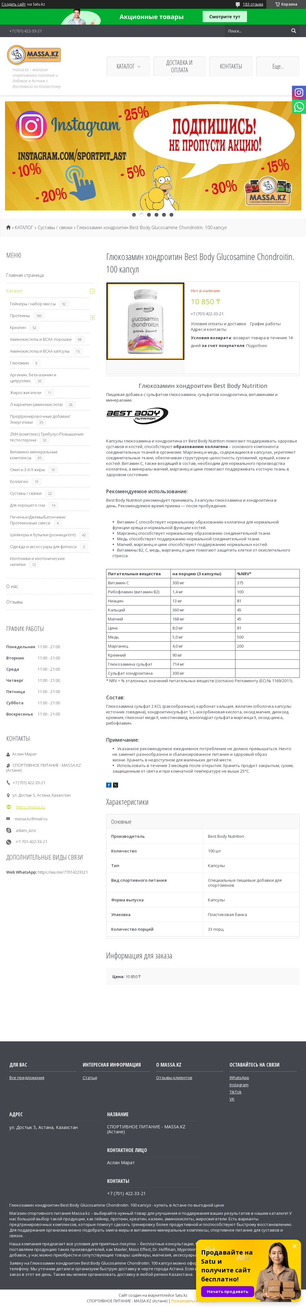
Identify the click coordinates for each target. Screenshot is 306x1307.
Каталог (14, 291)
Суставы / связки (55, 227)
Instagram (239, 1085)
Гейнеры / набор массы (33, 303)
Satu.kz (181, 1295)
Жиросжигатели (25, 392)
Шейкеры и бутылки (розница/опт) (43, 535)
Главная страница (25, 275)
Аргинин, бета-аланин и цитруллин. (33, 377)
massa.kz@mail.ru (31, 818)
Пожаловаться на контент (195, 1301)
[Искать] (293, 31)
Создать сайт (14, 4)
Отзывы (14, 602)
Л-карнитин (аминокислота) (36, 404)
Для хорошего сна (27, 505)
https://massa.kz (30, 806)
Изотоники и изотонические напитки (37, 561)
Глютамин (19, 363)
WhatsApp (239, 1077)
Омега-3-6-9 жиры (27, 469)
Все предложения (26, 1077)
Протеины (20, 315)
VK (232, 1099)
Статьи (90, 1077)
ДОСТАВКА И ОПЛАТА (179, 66)
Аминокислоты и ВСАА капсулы (39, 351)
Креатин (18, 327)
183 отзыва (253, 4)
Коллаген (19, 481)
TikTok (236, 1092)
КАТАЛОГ (125, 66)
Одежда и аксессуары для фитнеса (43, 546)
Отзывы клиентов (174, 1077)
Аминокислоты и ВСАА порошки (41, 339)
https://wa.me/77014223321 (63, 872)
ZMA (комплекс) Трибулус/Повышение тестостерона (47, 437)
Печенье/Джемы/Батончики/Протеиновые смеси (38, 520)
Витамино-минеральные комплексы (34, 455)
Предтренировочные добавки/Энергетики (40, 419)
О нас (12, 586)
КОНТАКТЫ (231, 66)
